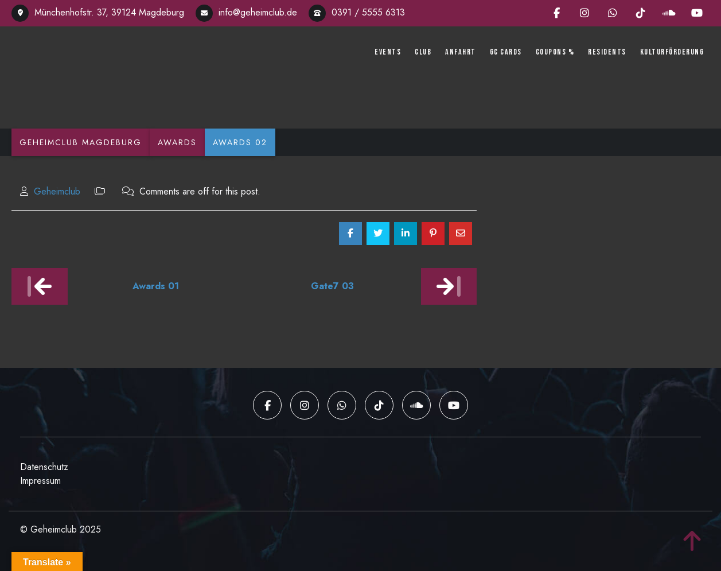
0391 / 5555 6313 (357, 12)
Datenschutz (44, 466)
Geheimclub (57, 191)
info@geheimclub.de (246, 12)
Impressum (40, 480)
